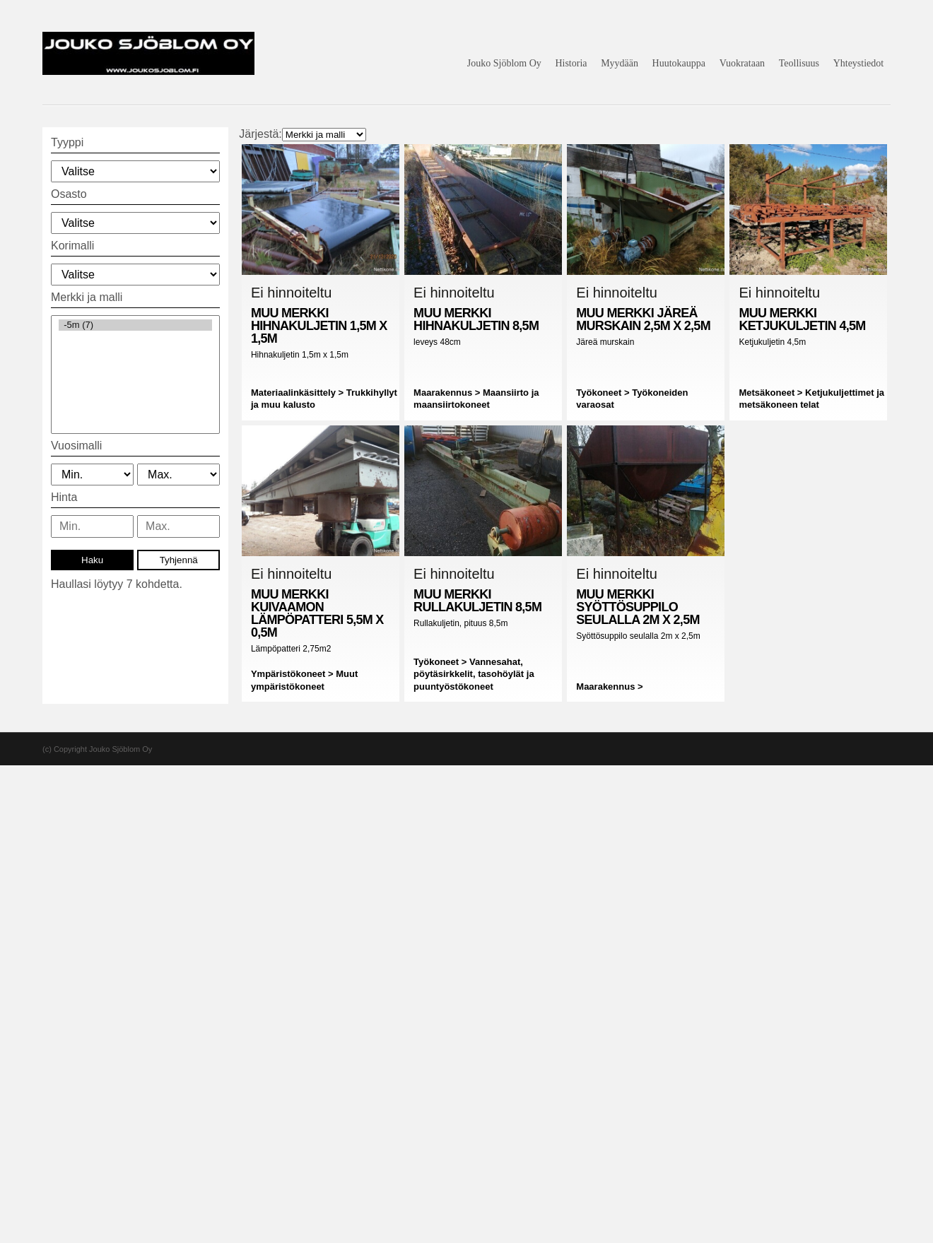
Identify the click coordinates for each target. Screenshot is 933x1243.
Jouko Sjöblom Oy (504, 63)
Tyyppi (67, 142)
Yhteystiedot (858, 63)
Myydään (619, 63)
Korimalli (72, 246)
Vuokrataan (742, 63)
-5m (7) (135, 325)
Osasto (69, 194)
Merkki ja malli (86, 297)
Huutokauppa (678, 63)
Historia (571, 63)
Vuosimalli (76, 446)
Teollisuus (799, 63)
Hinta (64, 497)
